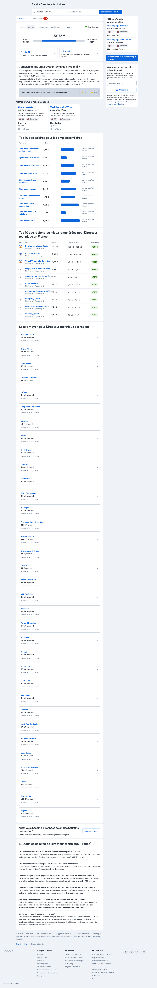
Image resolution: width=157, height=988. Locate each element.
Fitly (93, 978)
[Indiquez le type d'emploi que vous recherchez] (48, 12)
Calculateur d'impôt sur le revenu (103, 972)
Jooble (16, 983)
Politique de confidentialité (120, 102)
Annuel (22, 27)
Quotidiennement (57, 27)
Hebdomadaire (42, 27)
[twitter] (137, 952)
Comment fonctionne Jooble (47, 970)
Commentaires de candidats (47, 973)
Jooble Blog (69, 964)
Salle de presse (42, 964)
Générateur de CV (98, 975)
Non (94, 92)
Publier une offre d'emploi (73, 957)
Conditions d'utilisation (115, 104)
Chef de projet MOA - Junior (60, 107)
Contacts (40, 961)
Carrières (40, 976)
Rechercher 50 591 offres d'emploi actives (121, 58)
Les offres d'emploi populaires (102, 954)
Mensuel (31, 27)
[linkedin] (144, 952)
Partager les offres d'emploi (74, 961)
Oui (84, 92)
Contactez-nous (91, 831)
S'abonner (122, 90)
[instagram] (131, 952)
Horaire (69, 27)
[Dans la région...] (81, 12)
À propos (40, 954)
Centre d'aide (42, 957)
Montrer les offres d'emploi (91, 150)
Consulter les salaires (99, 969)
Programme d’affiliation (73, 967)
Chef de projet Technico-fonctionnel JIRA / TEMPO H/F (28, 107)
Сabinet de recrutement (73, 954)
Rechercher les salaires (111, 12)
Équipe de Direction (44, 967)
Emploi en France (98, 957)
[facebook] (125, 952)
